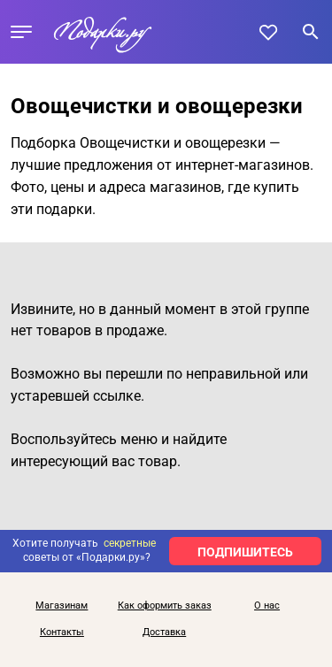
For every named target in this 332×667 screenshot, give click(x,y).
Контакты (62, 632)
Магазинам (61, 606)
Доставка (164, 632)
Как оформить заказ (165, 606)
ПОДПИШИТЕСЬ (245, 552)
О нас (267, 606)
